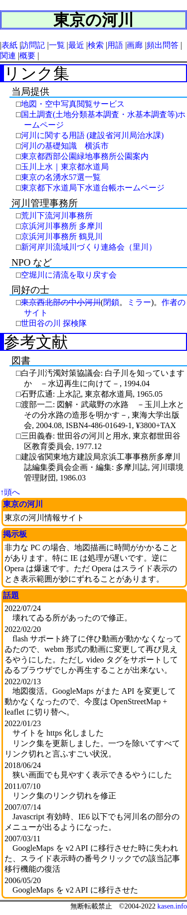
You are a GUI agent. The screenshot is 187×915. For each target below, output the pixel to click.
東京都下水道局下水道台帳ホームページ (93, 187)
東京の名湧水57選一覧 (61, 177)
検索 (96, 45)
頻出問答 (163, 45)
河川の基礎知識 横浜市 (65, 146)
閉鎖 (111, 302)
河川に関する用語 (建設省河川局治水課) (92, 135)
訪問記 (33, 45)
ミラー (139, 302)
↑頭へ (10, 492)
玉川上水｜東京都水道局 (65, 166)
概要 (27, 55)
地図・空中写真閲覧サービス (73, 104)
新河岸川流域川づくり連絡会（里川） (89, 247)
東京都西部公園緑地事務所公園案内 (85, 156)
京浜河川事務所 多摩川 (62, 226)
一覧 (57, 45)
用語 (115, 45)
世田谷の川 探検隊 (54, 323)
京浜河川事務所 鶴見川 (62, 236)
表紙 (9, 45)
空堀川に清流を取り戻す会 (69, 275)
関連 (8, 55)
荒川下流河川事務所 (57, 215)
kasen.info (172, 906)
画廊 (135, 45)
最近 (76, 45)
